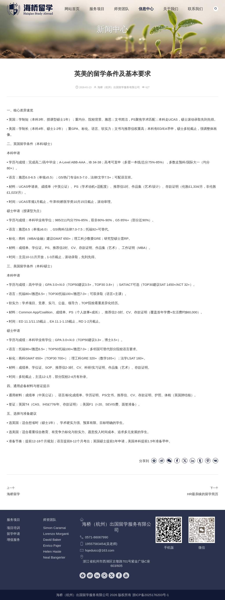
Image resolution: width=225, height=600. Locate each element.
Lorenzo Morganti (56, 534)
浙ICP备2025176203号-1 (150, 595)
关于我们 (170, 9)
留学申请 (13, 534)
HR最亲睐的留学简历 (202, 494)
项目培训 (13, 528)
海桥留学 (13, 494)
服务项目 (96, 9)
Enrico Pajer (52, 545)
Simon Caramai (54, 528)
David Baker (52, 539)
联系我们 (195, 9)
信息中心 (146, 9)
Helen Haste (52, 551)
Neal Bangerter (54, 557)
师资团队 (121, 9)
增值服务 (13, 539)
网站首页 (72, 9)
